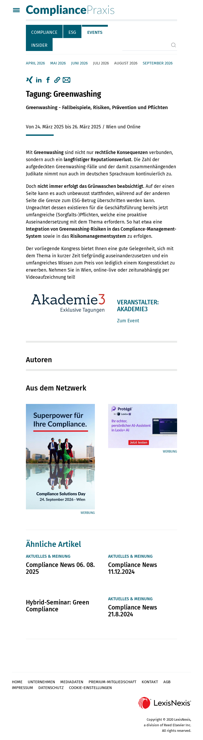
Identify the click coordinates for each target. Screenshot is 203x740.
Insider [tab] (39, 45)
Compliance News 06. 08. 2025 (60, 568)
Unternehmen (41, 682)
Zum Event (128, 321)
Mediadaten (71, 682)
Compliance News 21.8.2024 (132, 611)
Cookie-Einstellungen (90, 687)
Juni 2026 (79, 63)
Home (17, 682)
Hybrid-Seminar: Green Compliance (57, 606)
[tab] (44, 31)
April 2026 (35, 63)
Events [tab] (95, 32)
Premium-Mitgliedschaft (112, 682)
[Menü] (16, 10)
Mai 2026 (58, 63)
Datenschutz (51, 687)
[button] (57, 80)
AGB (166, 682)
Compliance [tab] (44, 32)
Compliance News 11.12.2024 (132, 568)
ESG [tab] (72, 32)
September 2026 (158, 63)
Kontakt (150, 682)
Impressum (22, 687)
